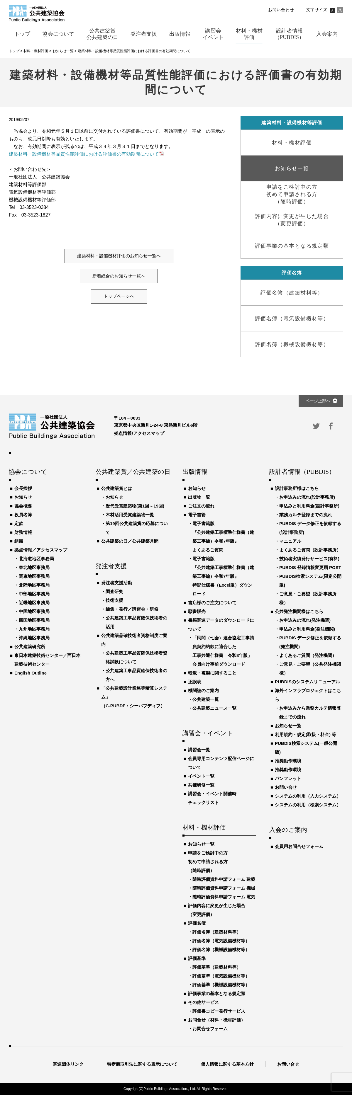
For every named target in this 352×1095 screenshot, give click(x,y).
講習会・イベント (207, 733)
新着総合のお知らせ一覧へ (118, 276)
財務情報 (23, 532)
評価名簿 (197, 923)
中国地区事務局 (34, 611)
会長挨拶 (23, 488)
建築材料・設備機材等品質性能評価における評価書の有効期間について (84, 153)
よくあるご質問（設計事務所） (310, 549)
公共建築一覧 (205, 699)
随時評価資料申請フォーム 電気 (223, 896)
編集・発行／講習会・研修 (132, 609)
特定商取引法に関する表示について (142, 1064)
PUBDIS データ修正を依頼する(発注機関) (310, 642)
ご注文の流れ (201, 505)
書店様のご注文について (212, 602)
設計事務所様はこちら (297, 488)
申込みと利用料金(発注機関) (307, 628)
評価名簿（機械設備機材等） (221, 949)
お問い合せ (286, 787)
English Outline (30, 672)
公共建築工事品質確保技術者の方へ (136, 675)
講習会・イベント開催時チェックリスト (212, 798)
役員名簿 (23, 514)
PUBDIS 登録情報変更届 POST (310, 567)
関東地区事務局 (34, 576)
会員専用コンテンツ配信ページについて (221, 763)
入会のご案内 (288, 830)
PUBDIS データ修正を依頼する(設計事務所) (310, 528)
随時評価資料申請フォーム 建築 (223, 879)
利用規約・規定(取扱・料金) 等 (305, 734)
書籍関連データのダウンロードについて (221, 624)
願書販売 (197, 611)
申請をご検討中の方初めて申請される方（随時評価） (208, 861)
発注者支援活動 (116, 582)
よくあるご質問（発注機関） (307, 655)
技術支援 (114, 600)
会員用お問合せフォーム (299, 846)
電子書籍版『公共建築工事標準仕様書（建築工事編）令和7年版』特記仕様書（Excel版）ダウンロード (223, 576)
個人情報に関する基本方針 (227, 1064)
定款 (18, 523)
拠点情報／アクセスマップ (40, 549)
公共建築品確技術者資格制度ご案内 (134, 640)
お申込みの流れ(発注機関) (305, 620)
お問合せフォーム (210, 1028)
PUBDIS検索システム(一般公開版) (306, 748)
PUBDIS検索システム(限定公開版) (310, 580)
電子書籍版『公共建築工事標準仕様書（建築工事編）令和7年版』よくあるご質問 (223, 536)
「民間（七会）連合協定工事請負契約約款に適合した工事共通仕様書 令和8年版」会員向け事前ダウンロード (223, 651)
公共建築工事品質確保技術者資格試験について (136, 657)
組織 (18, 541)
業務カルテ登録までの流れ (305, 514)
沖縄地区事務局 (34, 637)
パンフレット (288, 778)
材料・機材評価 (204, 828)
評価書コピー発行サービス (218, 1011)
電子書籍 (197, 514)
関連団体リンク (68, 1064)
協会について (28, 472)
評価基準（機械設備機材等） (221, 984)
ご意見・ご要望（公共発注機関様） (310, 668)
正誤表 (194, 681)
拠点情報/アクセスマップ (139, 433)
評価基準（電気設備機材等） (221, 975)
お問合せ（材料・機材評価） (216, 1019)
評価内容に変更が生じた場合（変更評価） (216, 910)
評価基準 (197, 958)
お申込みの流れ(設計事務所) (307, 497)
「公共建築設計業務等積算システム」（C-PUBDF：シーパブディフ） (134, 697)
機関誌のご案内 (203, 690)
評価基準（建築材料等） (216, 967)
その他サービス (203, 1002)
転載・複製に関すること (212, 672)
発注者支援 (111, 566)
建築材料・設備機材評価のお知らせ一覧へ (119, 255)
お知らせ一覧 (201, 844)
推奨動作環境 (288, 760)
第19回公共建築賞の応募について (137, 528)
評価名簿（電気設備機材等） (221, 940)
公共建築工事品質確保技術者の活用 (136, 622)
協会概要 (23, 505)
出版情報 (194, 472)
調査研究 (114, 591)
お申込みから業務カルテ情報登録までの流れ (310, 712)
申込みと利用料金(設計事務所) (309, 505)
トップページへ (119, 296)
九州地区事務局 (34, 628)
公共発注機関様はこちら (299, 611)
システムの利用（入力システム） (308, 795)
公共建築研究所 (29, 646)
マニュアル (290, 541)
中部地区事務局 (34, 593)
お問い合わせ (281, 10)
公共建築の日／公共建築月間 (129, 541)
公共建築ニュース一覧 (214, 708)
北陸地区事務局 (34, 585)
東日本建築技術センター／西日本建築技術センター (47, 660)
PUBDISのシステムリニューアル (307, 681)
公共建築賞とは (116, 488)
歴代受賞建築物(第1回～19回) (135, 505)
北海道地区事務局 (36, 558)
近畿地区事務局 (34, 602)
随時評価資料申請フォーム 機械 (223, 887)
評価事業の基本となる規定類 (216, 993)
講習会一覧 (199, 749)
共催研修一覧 (201, 784)
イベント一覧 (201, 776)
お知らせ (23, 497)
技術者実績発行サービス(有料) (309, 558)
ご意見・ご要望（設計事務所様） (307, 598)
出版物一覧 (199, 497)
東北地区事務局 (34, 567)
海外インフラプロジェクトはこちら (308, 695)
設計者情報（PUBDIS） (302, 472)
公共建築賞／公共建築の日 (132, 472)
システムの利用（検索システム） (308, 804)
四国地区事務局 (34, 620)
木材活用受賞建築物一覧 (130, 514)
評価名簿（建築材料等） (216, 931)
